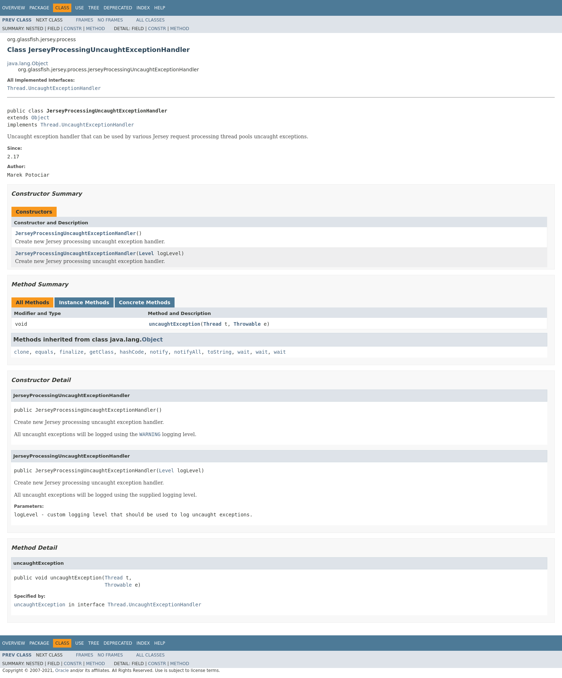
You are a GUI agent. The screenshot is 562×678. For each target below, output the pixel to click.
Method (95, 28)
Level (146, 253)
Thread (212, 324)
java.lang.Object (27, 63)
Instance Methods (84, 302)
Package (39, 7)
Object (40, 117)
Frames (85, 20)
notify (159, 352)
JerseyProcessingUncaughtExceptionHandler (75, 233)
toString (220, 352)
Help (159, 7)
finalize (71, 352)
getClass (102, 352)
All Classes (150, 20)
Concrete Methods (145, 302)
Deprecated (118, 7)
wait (244, 352)
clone (21, 352)
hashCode (132, 352)
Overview (13, 7)
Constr (73, 28)
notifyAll (187, 352)
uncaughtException (174, 324)
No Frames (110, 20)
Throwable (247, 324)
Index (143, 7)
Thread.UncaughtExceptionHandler (54, 88)
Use (79, 7)
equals (44, 352)
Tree (93, 7)
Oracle (62, 670)
